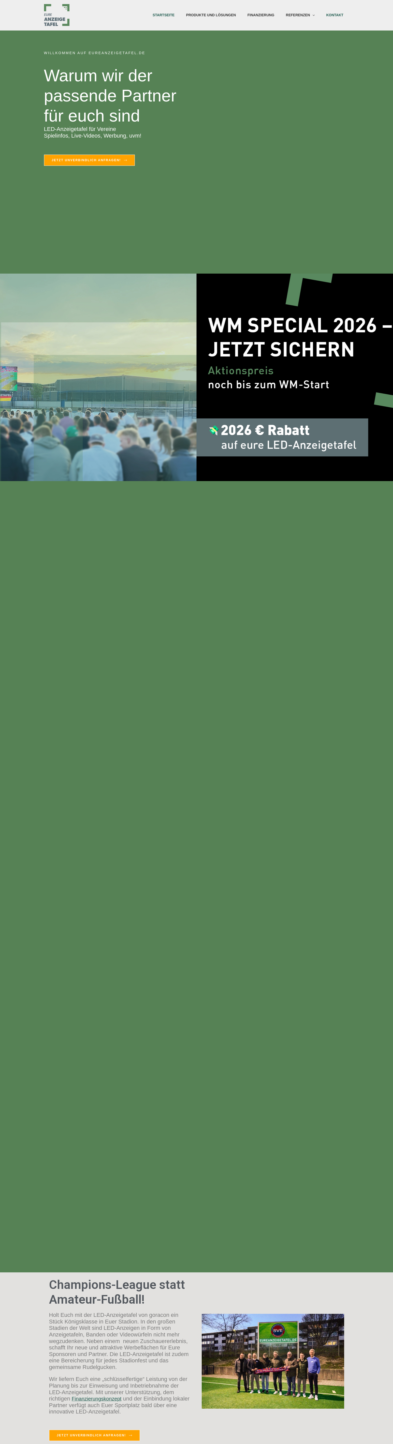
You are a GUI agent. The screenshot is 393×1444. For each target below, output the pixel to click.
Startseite (160, 15)
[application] (311, 15)
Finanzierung (259, 15)
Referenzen (299, 15)
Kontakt (334, 15)
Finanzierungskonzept (99, 1398)
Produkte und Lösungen (209, 15)
